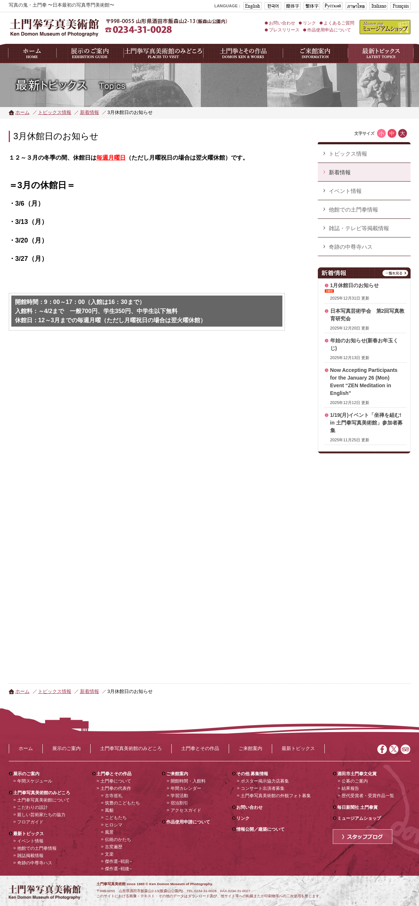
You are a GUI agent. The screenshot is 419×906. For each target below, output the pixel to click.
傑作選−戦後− (118, 868)
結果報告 (350, 788)
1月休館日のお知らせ (354, 285)
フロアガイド (30, 822)
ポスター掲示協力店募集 (265, 781)
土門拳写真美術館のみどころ (131, 748)
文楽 (109, 854)
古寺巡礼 (113, 795)
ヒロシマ (113, 824)
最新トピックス (298, 748)
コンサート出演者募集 (263, 788)
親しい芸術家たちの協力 (41, 814)
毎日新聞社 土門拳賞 (357, 807)
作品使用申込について (329, 30)
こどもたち (116, 817)
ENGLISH (252, 5)
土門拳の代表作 (115, 788)
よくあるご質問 (339, 23)
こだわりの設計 (32, 807)
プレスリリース (284, 30)
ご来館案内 (250, 748)
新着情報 (89, 112)
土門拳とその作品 (200, 748)
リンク (309, 23)
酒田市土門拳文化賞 (357, 773)
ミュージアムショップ (385, 27)
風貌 (109, 810)
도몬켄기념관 (272, 5)
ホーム (22, 112)
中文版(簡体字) (292, 5)
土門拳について (115, 781)
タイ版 (356, 5)
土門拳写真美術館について (43, 800)
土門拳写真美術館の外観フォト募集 (276, 795)
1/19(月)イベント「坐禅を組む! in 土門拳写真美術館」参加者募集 (366, 422)
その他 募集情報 (252, 773)
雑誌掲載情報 (30, 855)
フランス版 (401, 5)
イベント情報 (30, 841)
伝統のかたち (118, 839)
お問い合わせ (282, 23)
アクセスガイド (186, 810)
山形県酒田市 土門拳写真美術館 (54, 27)
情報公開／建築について (260, 829)
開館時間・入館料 (188, 781)
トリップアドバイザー (405, 749)
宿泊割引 (179, 803)
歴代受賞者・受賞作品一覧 (368, 795)
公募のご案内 (355, 781)
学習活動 (179, 795)
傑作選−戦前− (118, 861)
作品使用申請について (188, 822)
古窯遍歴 (113, 846)
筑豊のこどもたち (122, 803)
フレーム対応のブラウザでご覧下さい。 (364, 555)
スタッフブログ (362, 836)
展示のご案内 (66, 748)
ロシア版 (333, 5)
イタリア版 (378, 5)
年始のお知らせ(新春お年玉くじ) (364, 344)
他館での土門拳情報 (37, 848)
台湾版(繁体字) (312, 5)
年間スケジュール (34, 781)
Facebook (382, 749)
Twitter (394, 749)
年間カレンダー (186, 788)
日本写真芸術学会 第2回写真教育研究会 (367, 314)
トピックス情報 (54, 112)
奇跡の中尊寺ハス (34, 862)
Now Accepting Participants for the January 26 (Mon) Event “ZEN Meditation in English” (364, 381)
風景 (109, 832)
